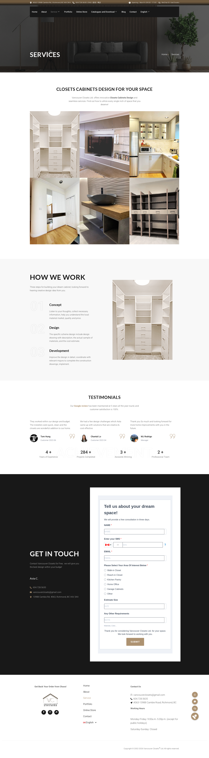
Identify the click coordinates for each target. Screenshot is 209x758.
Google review (81, 406)
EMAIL (107, 551)
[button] (195, 716)
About (44, 11)
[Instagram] (50, 732)
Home (34, 11)
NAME (107, 525)
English (145, 11)
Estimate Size (111, 600)
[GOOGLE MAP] (56, 732)
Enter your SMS (112, 539)
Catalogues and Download (104, 11)
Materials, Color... (110, 626)
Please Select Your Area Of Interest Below (125, 565)
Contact (133, 11)
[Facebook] (43, 732)
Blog (124, 11)
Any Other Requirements (116, 613)
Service (55, 11)
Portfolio (68, 11)
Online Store (81, 11)
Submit (135, 642)
